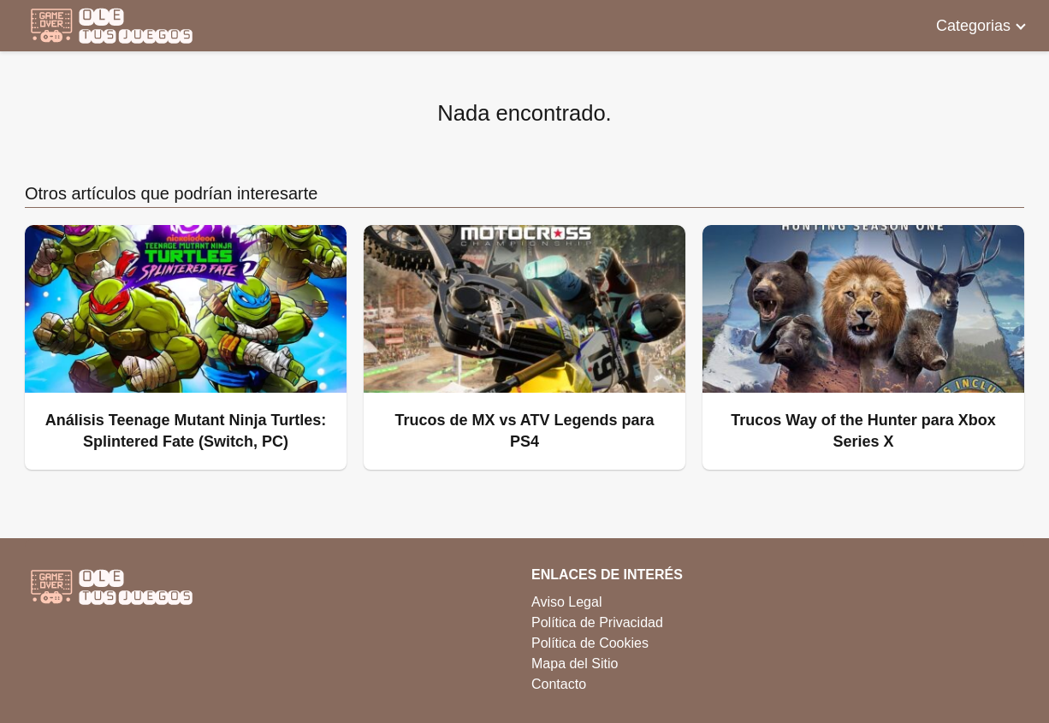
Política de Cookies (590, 643)
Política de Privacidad (597, 622)
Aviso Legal (566, 602)
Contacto (558, 684)
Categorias (973, 25)
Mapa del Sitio (574, 663)
